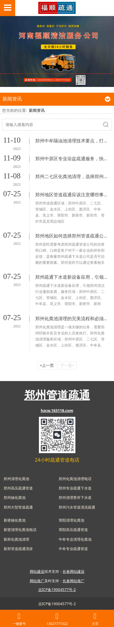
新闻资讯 (37, 110)
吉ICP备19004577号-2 (57, 603)
